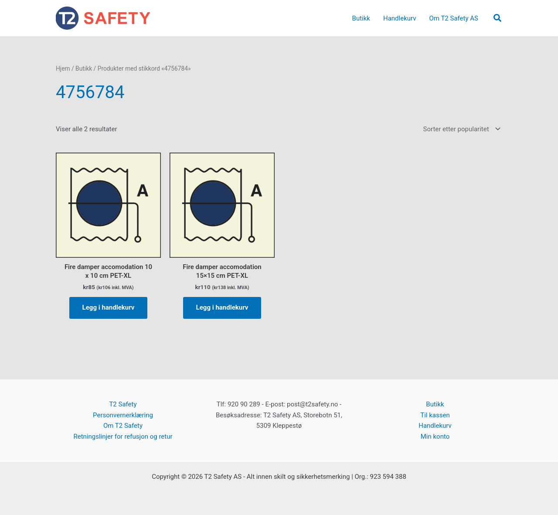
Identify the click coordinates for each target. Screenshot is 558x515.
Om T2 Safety (123, 426)
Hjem (63, 68)
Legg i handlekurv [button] (108, 307)
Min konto (435, 436)
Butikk (83, 68)
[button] (497, 18)
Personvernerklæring (123, 415)
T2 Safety (122, 404)
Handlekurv (435, 426)
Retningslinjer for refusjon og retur (122, 436)
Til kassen (434, 415)
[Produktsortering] (461, 129)
